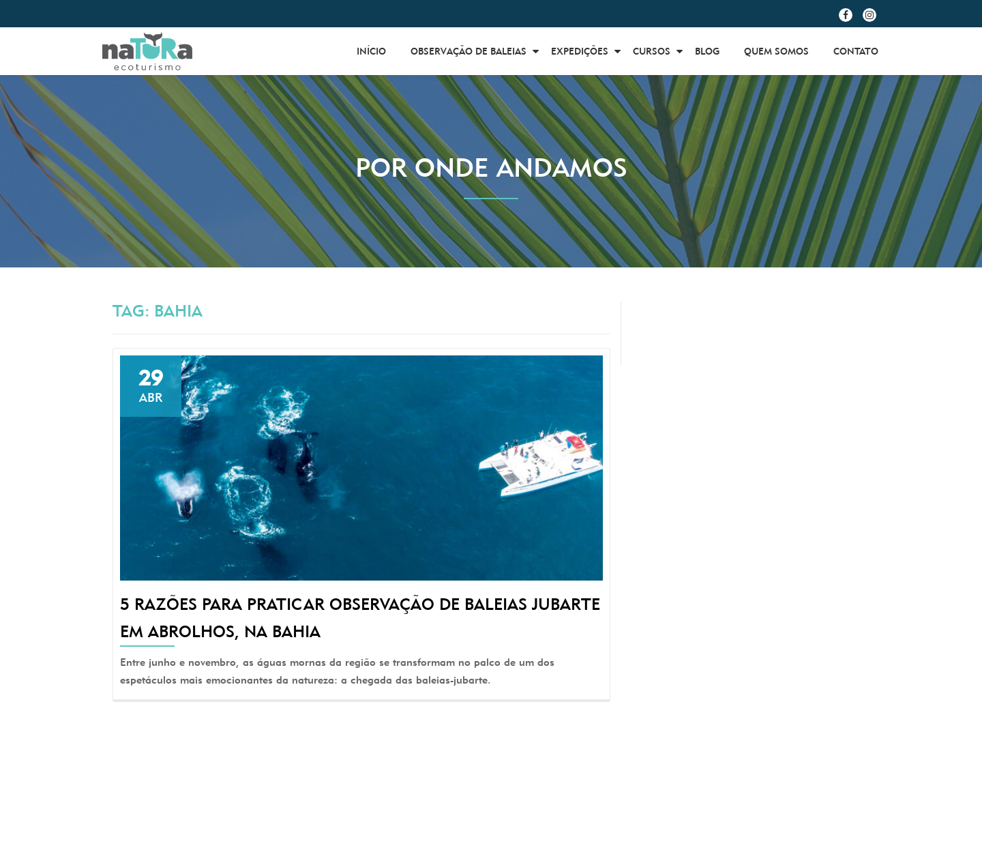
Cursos (651, 51)
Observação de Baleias (468, 51)
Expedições (579, 51)
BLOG (707, 51)
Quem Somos (776, 51)
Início (371, 51)
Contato (855, 51)
